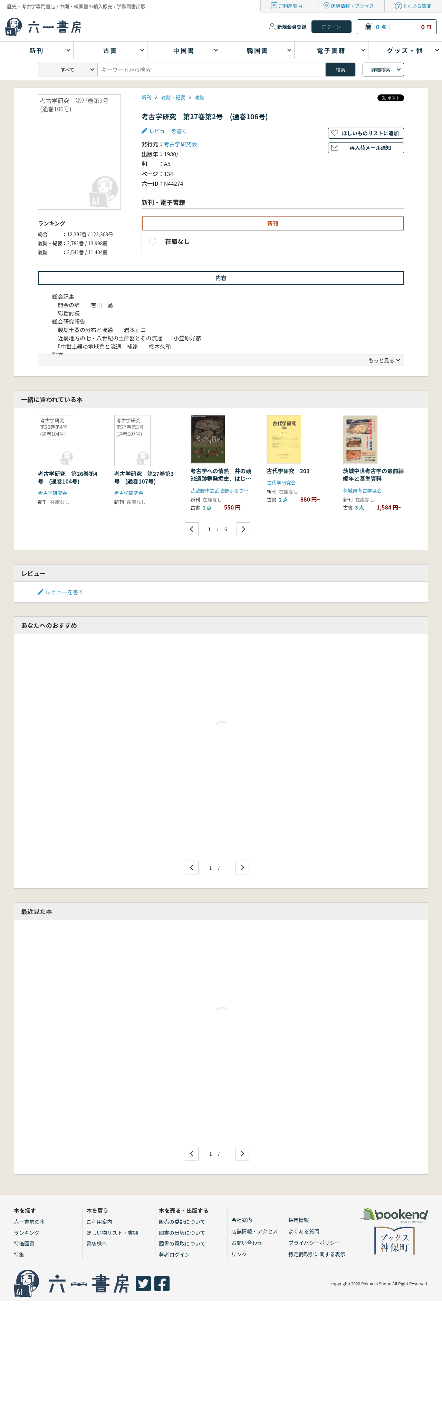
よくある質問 (416, 5)
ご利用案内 (290, 5)
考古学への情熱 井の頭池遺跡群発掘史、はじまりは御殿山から (221, 478)
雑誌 (199, 97)
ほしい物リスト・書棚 (112, 1232)
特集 (19, 1254)
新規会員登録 (291, 26)
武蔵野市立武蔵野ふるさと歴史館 (227, 490)
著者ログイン (174, 1254)
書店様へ (96, 1243)
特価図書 (24, 1243)
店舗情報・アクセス (352, 5)
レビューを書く (168, 131)
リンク (239, 1254)
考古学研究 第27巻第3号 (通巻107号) (144, 477)
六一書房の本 (29, 1221)
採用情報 (298, 1219)
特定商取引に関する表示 (316, 1254)
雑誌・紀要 (173, 97)
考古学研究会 (180, 144)
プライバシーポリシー (314, 1242)
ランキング (27, 1232)
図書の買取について (182, 1243)
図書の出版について (182, 1232)
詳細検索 (381, 69)
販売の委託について (182, 1221)
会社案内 (241, 1219)
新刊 (146, 97)
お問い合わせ (246, 1242)
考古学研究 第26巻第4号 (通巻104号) (67, 477)
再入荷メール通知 (370, 147)
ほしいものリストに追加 (370, 133)
